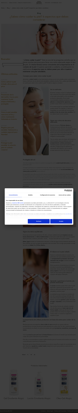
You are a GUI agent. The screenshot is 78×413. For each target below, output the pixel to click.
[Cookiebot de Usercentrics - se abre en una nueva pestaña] (65, 190)
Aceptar (61, 221)
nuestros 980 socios (18, 203)
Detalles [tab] (30, 195)
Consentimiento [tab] (13, 195)
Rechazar (38, 221)
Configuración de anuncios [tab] (47, 195)
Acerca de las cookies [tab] (65, 195)
